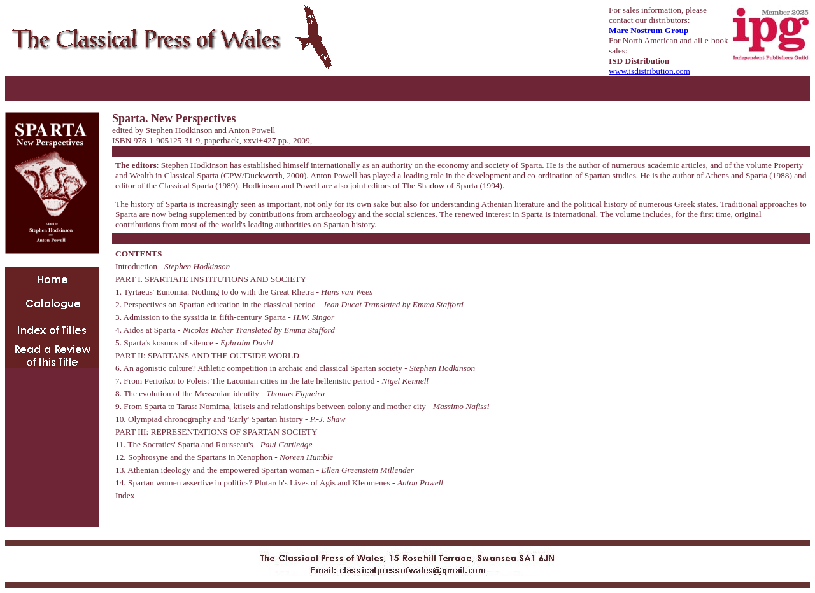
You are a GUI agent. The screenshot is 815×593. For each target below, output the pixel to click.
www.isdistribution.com (649, 71)
